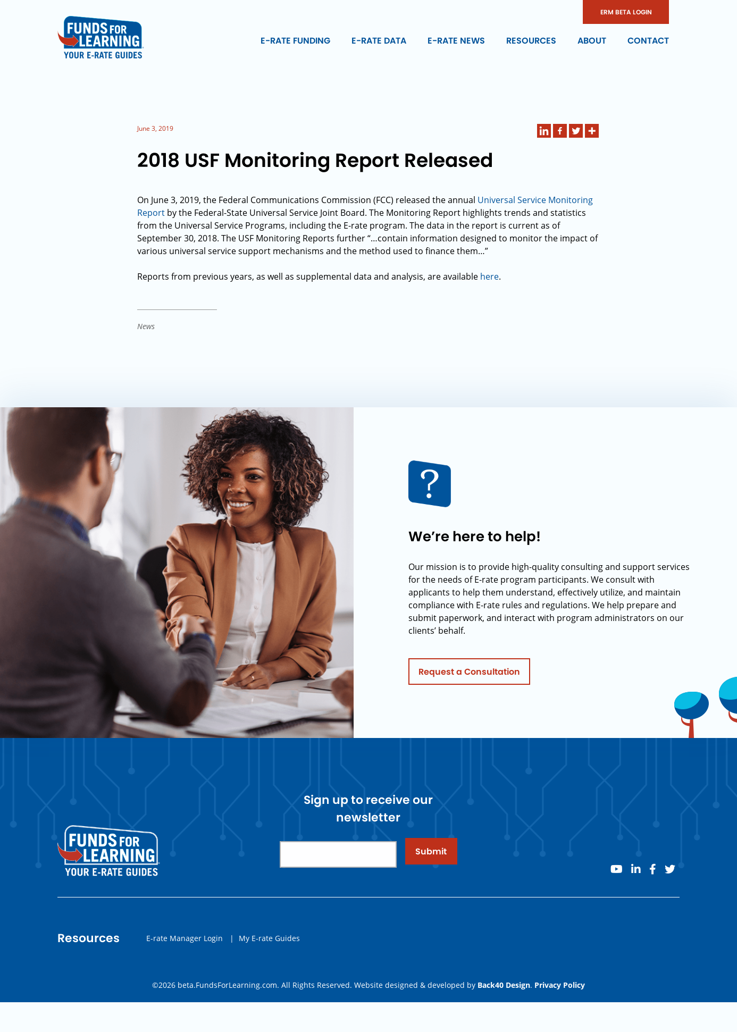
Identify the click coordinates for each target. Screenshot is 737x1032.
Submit (431, 854)
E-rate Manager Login (184, 941)
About (591, 41)
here (489, 276)
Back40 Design (504, 985)
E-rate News (456, 41)
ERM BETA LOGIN (626, 11)
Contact (648, 41)
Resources (531, 41)
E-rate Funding (295, 41)
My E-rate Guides (269, 941)
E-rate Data (378, 41)
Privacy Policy (559, 985)
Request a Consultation (469, 674)
